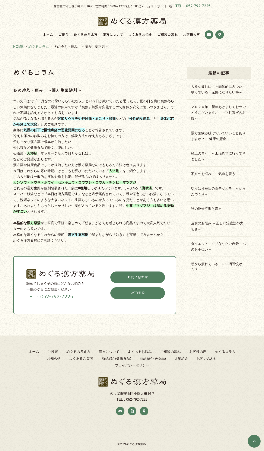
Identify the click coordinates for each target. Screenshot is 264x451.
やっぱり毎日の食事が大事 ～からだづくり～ (218, 191)
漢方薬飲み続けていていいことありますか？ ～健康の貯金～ (218, 136)
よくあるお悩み (140, 34)
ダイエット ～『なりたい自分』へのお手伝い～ (218, 246)
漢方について (113, 34)
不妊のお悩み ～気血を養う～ (216, 174)
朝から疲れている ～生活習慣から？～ (216, 266)
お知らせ (54, 358)
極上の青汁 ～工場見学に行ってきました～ (218, 156)
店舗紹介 (181, 358)
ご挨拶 (63, 34)
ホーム (48, 34)
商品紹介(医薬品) (153, 358)
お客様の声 (191, 34)
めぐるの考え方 (86, 34)
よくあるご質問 (81, 358)
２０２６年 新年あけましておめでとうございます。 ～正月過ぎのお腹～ (218, 112)
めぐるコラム (38, 46)
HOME (18, 46)
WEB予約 (138, 293)
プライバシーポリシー (132, 365)
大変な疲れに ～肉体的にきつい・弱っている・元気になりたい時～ (218, 89)
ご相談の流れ (167, 34)
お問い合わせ (137, 277)
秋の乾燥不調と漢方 (206, 208)
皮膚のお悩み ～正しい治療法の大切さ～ (217, 226)
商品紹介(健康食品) (116, 358)
